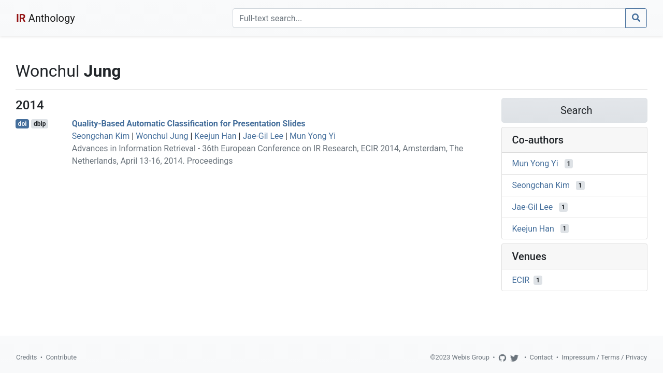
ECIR (521, 280)
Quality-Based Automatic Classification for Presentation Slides (189, 123)
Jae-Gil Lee (262, 136)
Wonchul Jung (162, 136)
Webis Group (470, 357)
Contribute (61, 357)
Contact (541, 357)
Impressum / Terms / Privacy (604, 357)
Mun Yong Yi (313, 136)
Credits (26, 357)
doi (22, 123)
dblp (40, 123)
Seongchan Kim (101, 136)
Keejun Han (215, 136)
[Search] (429, 18)
